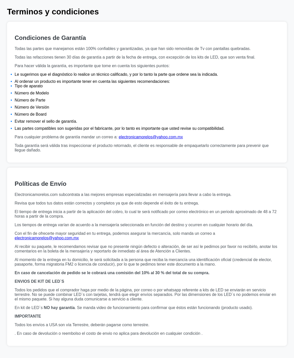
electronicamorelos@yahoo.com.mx (151, 137)
